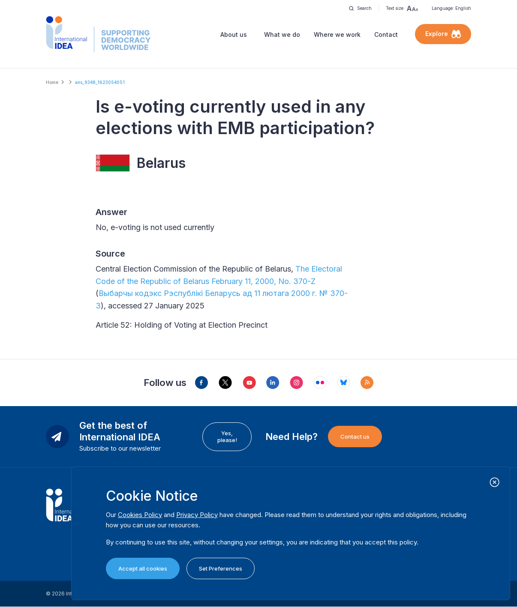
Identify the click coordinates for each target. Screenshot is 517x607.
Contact (386, 34)
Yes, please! (227, 436)
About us (233, 34)
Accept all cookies (142, 568)
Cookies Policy (140, 515)
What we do (282, 34)
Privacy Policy (197, 515)
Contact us (355, 436)
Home (52, 82)
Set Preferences (220, 568)
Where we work (337, 34)
